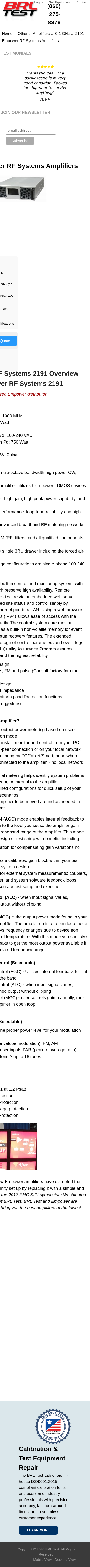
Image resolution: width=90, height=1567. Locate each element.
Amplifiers (41, 33)
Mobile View (42, 1559)
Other (23, 33)
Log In (38, 2)
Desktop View (65, 1559)
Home (7, 33)
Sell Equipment (60, 2)
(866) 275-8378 (54, 14)
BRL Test (52, 1549)
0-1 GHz (62, 33)
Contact (82, 2)
